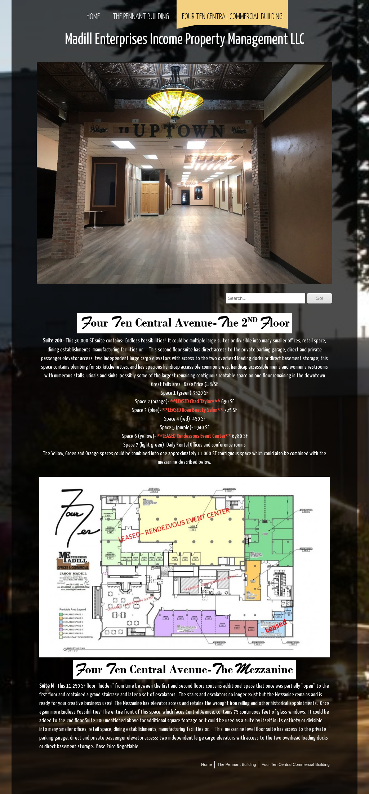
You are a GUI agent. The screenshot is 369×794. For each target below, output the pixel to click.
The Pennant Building (141, 17)
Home (93, 17)
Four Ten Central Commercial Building (232, 17)
